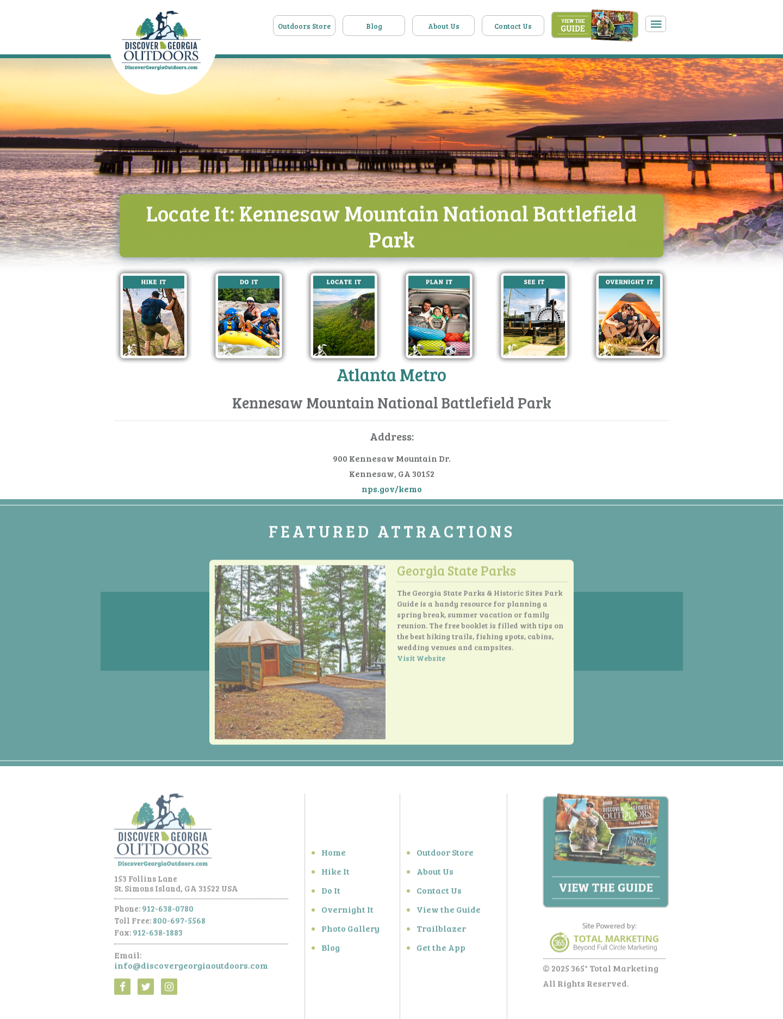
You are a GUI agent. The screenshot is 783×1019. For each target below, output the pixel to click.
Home (333, 855)
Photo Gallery (350, 931)
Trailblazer (441, 931)
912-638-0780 (168, 911)
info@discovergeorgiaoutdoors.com (191, 968)
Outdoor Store (445, 855)
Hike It (335, 874)
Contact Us (513, 26)
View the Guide (449, 912)
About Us (443, 26)
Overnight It (347, 912)
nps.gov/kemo (392, 489)
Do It (330, 893)
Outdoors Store (304, 26)
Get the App (441, 950)
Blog (374, 26)
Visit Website (421, 661)
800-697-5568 (179, 923)
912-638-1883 (158, 935)
